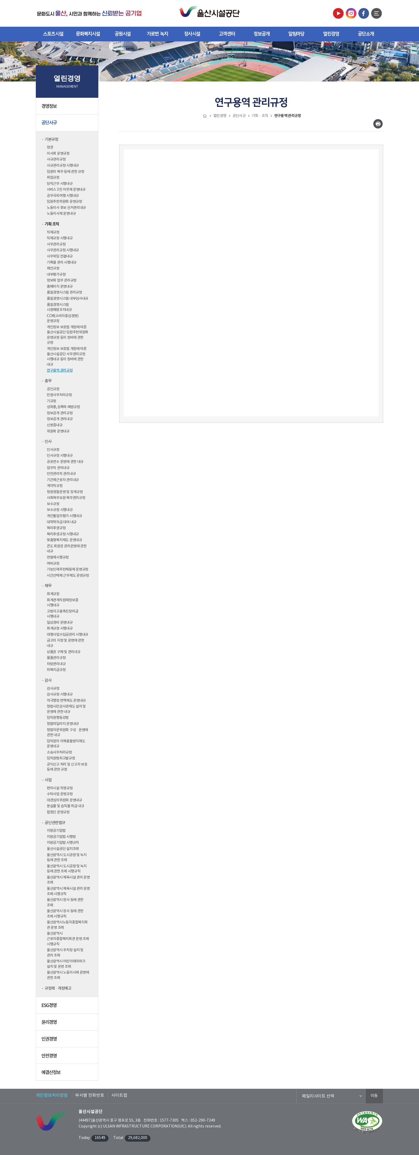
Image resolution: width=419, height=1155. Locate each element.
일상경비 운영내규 (60, 623)
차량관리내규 (56, 664)
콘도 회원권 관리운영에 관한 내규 (67, 549)
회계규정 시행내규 (60, 628)
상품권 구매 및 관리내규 (63, 652)
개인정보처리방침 (52, 1095)
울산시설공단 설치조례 (63, 849)
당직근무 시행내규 (60, 184)
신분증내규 (55, 425)
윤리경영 (67, 1024)
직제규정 (53, 232)
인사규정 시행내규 (60, 456)
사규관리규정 (56, 159)
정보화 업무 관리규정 (61, 280)
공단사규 (67, 125)
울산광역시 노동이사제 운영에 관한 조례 (68, 975)
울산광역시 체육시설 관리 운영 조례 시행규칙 (68, 891)
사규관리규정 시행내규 (63, 165)
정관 (50, 147)
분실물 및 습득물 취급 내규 (65, 806)
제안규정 (53, 268)
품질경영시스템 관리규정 (64, 292)
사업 (48, 780)
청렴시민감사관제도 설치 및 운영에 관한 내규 (66, 709)
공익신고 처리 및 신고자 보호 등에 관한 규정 (67, 767)
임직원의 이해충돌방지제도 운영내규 (66, 744)
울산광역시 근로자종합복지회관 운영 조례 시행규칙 (68, 938)
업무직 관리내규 (58, 468)
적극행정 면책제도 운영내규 (66, 701)
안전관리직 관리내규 (61, 474)
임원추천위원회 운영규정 (64, 202)
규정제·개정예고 (58, 988)
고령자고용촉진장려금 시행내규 (62, 614)
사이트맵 (119, 1095)
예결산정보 (67, 1074)
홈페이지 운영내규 (60, 286)
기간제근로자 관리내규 (63, 480)
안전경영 (67, 1057)
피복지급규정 (56, 670)
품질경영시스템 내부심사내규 (67, 298)
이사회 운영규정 (58, 153)
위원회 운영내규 (58, 431)
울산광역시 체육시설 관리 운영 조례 (68, 880)
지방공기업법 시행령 (61, 837)
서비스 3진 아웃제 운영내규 (66, 190)
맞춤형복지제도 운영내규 (64, 540)
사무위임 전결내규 (60, 256)
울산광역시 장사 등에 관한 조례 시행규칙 (65, 914)
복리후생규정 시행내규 (63, 534)
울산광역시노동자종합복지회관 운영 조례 (67, 925)
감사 (48, 680)
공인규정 (53, 389)
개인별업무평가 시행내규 (64, 516)
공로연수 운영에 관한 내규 (65, 462)
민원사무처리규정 (59, 395)
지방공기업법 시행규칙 (63, 843)
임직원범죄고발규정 (61, 758)
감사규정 (53, 688)
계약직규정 (55, 486)
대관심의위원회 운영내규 (64, 800)
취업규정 (53, 177)
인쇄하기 (378, 123)
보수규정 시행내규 (60, 510)
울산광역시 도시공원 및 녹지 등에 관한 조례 (67, 858)
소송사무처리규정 (59, 752)
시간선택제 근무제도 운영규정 (68, 575)
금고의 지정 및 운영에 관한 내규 (65, 643)
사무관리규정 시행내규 (63, 250)
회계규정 (53, 594)
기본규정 (51, 139)
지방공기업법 (56, 831)
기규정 (51, 401)
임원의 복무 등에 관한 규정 (65, 172)
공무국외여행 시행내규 (63, 196)
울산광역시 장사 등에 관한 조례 (65, 902)
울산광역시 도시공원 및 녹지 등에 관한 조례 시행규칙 (67, 869)
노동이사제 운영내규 (61, 214)
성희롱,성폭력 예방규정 (63, 407)
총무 (48, 381)
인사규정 (53, 450)
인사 (48, 441)
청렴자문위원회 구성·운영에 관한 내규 (67, 733)
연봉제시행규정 (58, 557)
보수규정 (53, 504)
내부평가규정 (56, 274)
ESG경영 (67, 1007)
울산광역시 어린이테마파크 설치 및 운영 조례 (66, 964)
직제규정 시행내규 (60, 238)
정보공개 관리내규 (60, 419)
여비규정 (53, 563)
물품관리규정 (56, 658)
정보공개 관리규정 (60, 413)
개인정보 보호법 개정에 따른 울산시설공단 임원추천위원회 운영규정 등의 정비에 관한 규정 (67, 335)
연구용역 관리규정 (60, 370)
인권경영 (67, 1040)
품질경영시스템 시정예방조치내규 (59, 307)
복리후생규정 (56, 528)
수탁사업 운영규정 (60, 794)
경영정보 (67, 108)
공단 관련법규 (55, 823)
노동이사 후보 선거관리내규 (66, 208)
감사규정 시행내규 (60, 694)
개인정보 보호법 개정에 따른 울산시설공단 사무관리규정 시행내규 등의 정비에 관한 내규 (67, 357)
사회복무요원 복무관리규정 (66, 498)
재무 (48, 586)
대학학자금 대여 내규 (61, 522)
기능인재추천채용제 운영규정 (67, 569)
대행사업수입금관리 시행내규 (67, 635)
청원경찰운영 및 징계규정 (65, 492)
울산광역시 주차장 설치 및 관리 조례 (65, 953)
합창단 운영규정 (58, 812)
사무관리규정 (56, 244)
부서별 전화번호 (89, 1095)
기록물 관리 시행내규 (61, 262)
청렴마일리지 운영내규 (63, 724)
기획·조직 (52, 224)
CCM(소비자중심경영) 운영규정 (63, 318)
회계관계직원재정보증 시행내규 (62, 603)
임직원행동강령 (58, 718)
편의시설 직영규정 (60, 788)
